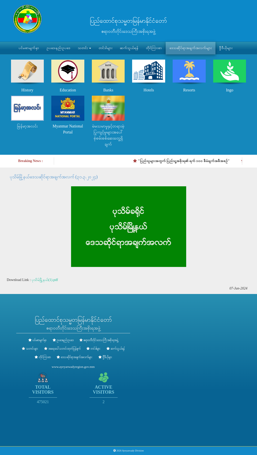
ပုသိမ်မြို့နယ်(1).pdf (45, 280)
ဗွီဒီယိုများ (225, 48)
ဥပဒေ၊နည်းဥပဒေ (58, 48)
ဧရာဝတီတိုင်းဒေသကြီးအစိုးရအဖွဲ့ (101, 340)
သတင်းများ (32, 348)
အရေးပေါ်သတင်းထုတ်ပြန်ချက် (64, 348)
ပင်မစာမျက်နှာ (29, 48)
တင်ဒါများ (105, 48)
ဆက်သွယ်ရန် (129, 48)
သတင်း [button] (84, 48)
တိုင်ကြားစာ (154, 48)
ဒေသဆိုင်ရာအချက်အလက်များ (190, 48)
